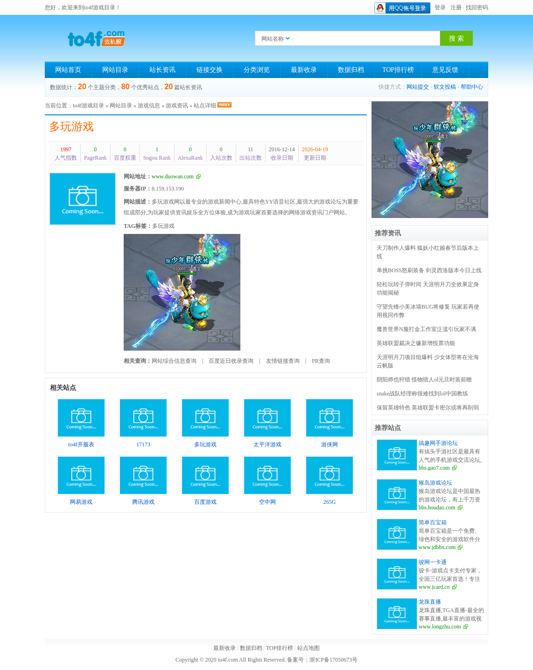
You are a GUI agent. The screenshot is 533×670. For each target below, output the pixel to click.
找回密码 (477, 7)
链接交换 (209, 69)
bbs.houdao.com (437, 507)
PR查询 (321, 361)
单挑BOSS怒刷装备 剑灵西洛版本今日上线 (429, 270)
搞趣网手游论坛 (438, 443)
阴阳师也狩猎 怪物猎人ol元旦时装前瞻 (424, 379)
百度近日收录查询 (231, 361)
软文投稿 (445, 87)
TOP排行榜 (398, 69)
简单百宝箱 (433, 522)
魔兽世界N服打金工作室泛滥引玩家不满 (426, 329)
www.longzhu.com (440, 626)
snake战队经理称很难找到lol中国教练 (422, 393)
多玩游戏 (71, 126)
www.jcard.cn (434, 587)
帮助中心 (472, 87)
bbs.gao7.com (434, 468)
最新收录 (304, 69)
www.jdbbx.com (437, 547)
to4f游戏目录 (88, 105)
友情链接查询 (283, 361)
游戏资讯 (177, 105)
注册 (456, 7)
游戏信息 (149, 105)
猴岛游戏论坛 (435, 483)
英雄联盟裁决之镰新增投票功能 (416, 343)
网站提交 (418, 87)
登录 (440, 7)
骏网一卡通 (433, 562)
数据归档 (351, 69)
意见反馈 (445, 69)
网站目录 (115, 69)
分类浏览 (257, 69)
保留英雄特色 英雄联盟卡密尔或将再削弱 (428, 407)
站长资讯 (162, 69)
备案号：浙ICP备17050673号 (322, 659)
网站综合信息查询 (174, 361)
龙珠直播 (430, 602)
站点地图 (308, 648)
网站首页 (68, 69)
